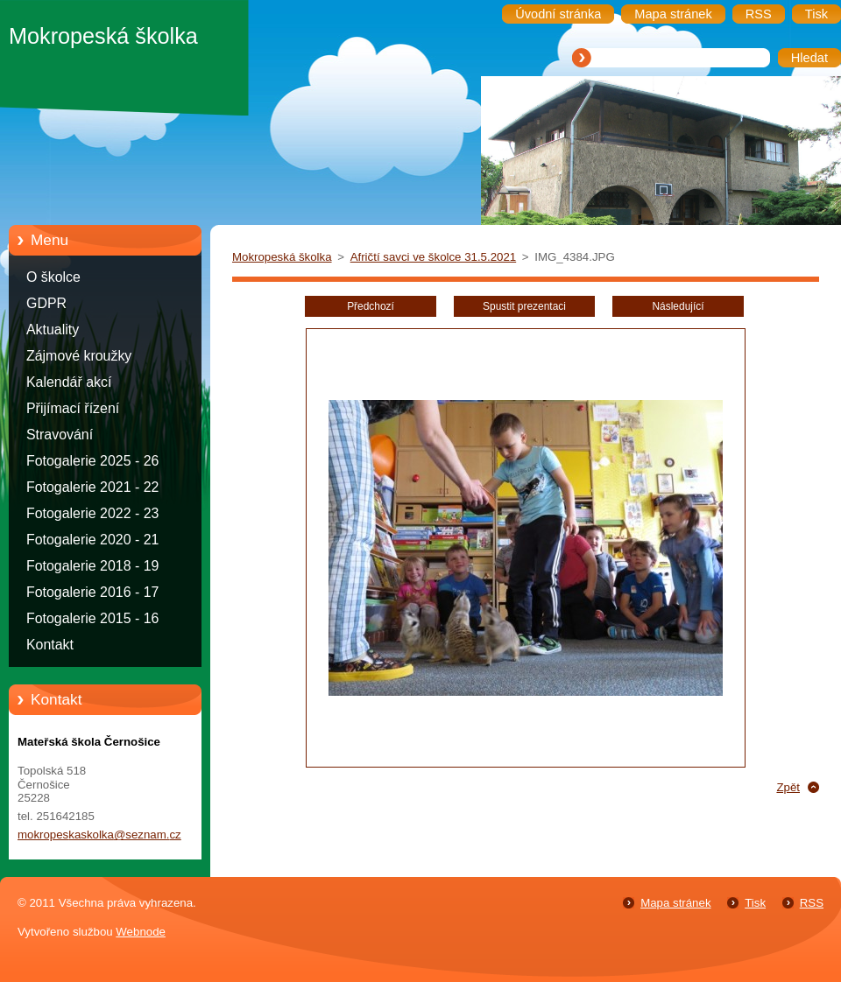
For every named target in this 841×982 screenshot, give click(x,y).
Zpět (788, 787)
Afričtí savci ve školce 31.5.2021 (433, 256)
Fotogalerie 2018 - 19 (92, 565)
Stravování (59, 434)
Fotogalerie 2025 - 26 (92, 460)
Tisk (755, 902)
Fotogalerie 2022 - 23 (92, 513)
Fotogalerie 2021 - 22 (92, 487)
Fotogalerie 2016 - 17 (92, 592)
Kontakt (50, 644)
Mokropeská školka (282, 256)
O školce (53, 277)
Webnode (141, 931)
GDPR (46, 303)
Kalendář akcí (68, 382)
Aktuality (52, 329)
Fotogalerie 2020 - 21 (92, 539)
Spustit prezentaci (524, 306)
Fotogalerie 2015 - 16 (92, 618)
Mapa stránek (675, 902)
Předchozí (370, 306)
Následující (677, 306)
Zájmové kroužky (78, 355)
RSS (811, 902)
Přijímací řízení (72, 408)
